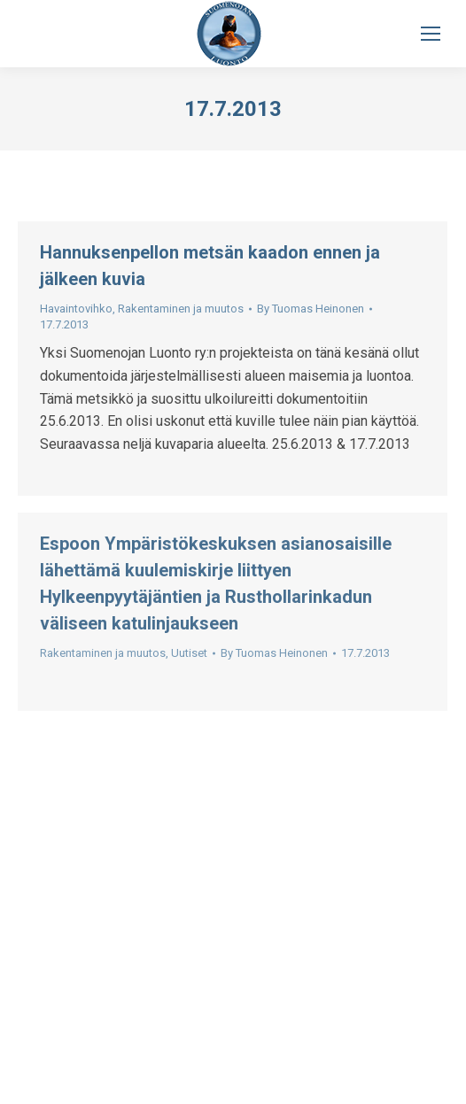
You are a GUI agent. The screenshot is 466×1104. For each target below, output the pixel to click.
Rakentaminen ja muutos (181, 308)
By (310, 308)
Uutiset (189, 653)
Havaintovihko (76, 308)
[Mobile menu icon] (430, 33)
